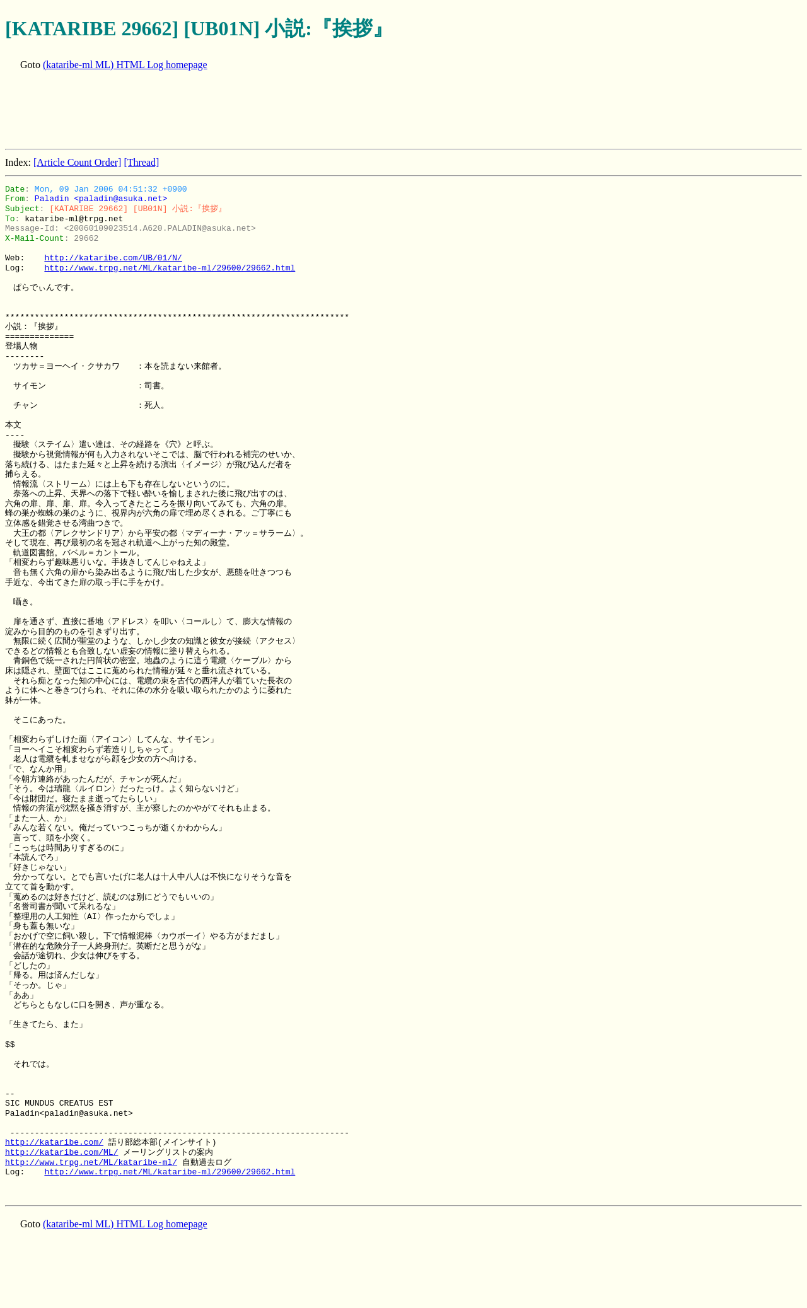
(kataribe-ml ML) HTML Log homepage (125, 64)
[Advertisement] (234, 111)
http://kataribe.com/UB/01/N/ (113, 257)
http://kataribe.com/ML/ (61, 1152)
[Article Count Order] (77, 162)
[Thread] (141, 162)
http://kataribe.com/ (54, 1142)
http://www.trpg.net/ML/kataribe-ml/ (91, 1162)
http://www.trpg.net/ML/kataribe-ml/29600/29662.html (169, 268)
